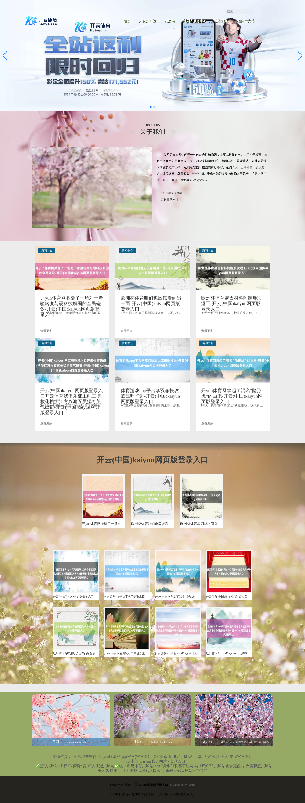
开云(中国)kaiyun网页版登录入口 (169, 194)
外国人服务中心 (195, 21)
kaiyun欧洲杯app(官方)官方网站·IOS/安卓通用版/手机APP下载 (150, 757)
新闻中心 (222, 21)
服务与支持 (245, 21)
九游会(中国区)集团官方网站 (228, 757)
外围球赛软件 (85, 757)
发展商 (169, 21)
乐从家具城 (147, 21)
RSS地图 (174, 784)
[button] (300, 55)
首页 (127, 21)
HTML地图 (188, 784)
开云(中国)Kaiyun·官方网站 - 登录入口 (153, 761)
